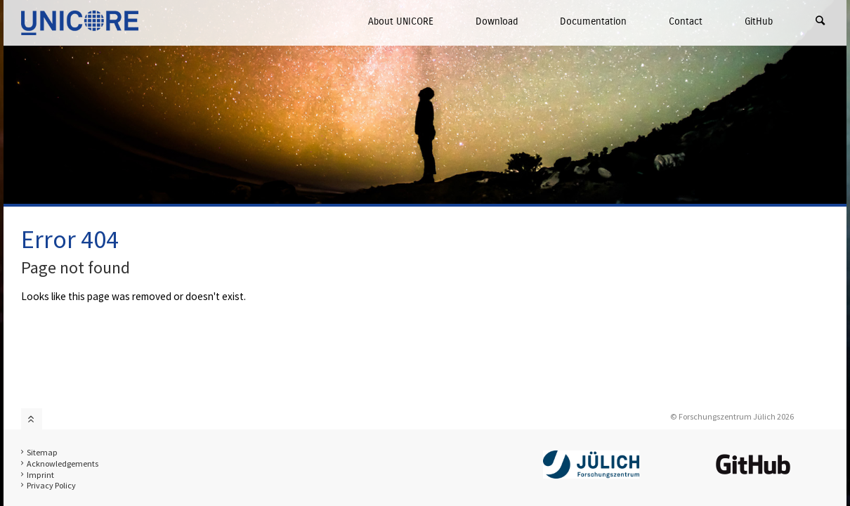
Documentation (593, 21)
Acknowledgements (62, 463)
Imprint (40, 474)
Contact (685, 21)
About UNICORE (400, 21)
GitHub (759, 21)
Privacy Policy (51, 485)
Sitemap (42, 452)
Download (497, 21)
